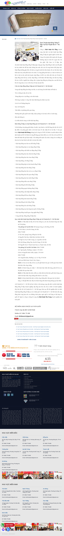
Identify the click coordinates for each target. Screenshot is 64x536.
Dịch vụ (13, 8)
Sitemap (39, 3)
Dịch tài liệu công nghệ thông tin (31, 386)
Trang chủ (6, 8)
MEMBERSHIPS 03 (14, 368)
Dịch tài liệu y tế (28, 382)
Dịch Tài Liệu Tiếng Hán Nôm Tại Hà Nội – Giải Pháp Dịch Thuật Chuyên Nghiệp (33, 331)
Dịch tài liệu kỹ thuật (28, 379)
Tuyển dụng (29, 3)
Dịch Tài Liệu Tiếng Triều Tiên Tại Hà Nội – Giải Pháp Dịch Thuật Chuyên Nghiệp (33, 336)
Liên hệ (34, 3)
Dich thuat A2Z (5, 533)
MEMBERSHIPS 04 (20, 368)
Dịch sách (26, 378)
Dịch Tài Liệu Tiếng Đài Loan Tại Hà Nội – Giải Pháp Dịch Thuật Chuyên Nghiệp (33, 329)
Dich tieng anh (7, 3)
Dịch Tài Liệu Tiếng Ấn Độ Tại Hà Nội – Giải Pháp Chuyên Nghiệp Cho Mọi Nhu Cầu (34, 326)
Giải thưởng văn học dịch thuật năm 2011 (34, 395)
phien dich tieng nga (13, 379)
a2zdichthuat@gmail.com (21, 347)
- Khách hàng (59, 354)
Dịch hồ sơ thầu (28, 376)
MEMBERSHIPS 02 (10, 368)
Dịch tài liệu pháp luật (29, 381)
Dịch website (27, 384)
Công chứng (21, 8)
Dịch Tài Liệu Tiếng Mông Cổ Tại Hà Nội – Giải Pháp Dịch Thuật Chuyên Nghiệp (33, 333)
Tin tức (44, 3)
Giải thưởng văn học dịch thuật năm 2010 (34, 400)
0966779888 (9, 525)
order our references (24, 355)
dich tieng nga (16, 376)
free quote (9, 355)
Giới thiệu (23, 3)
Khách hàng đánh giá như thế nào (47, 364)
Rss (47, 3)
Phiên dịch (38, 8)
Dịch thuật (30, 8)
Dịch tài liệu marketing (29, 387)
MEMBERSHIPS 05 (28, 368)
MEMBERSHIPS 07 (54, 368)
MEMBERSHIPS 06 (40, 368)
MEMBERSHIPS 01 (4, 368)
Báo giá (45, 8)
